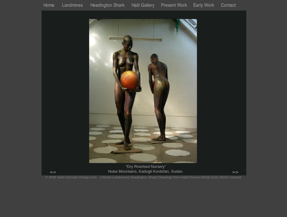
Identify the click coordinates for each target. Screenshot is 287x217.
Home (105, 177)
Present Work (199, 177)
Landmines (120, 177)
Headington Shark (143, 177)
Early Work (219, 177)
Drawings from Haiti (172, 177)
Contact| (235, 177)
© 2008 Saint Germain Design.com (71, 177)
